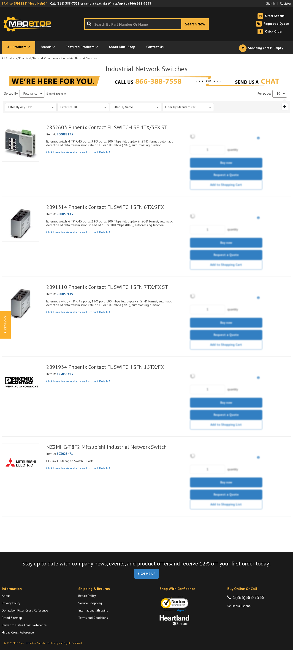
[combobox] (146, 24)
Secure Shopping (90, 603)
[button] (5, 325)
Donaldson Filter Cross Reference (25, 610)
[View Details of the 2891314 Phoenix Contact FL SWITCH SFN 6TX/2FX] (20, 222)
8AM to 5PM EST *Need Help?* (24, 3)
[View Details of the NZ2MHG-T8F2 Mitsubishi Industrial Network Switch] (20, 462)
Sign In (271, 3)
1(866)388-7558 (249, 597)
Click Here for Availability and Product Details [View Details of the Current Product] (78, 152)
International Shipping (93, 610)
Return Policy (87, 596)
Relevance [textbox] (30, 93)
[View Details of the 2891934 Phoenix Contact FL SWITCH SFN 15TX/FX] (20, 382)
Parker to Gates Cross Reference (24, 625)
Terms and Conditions (93, 618)
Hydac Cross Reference (18, 632)
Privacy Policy (11, 603)
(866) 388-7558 (68, 3)
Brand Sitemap (12, 618)
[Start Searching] (195, 24)
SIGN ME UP (146, 574)
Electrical (25, 58)
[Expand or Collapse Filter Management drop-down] (284, 106)
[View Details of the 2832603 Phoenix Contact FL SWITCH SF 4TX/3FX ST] (20, 142)
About (6, 596)
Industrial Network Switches (79, 58)
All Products (9, 58)
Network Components (46, 58)
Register (285, 3)
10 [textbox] (278, 93)
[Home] (29, 24)
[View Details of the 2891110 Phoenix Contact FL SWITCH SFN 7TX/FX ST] (20, 302)
